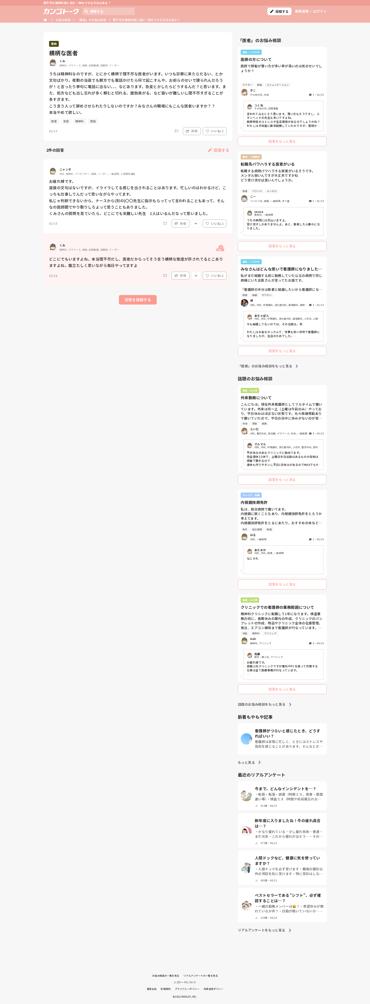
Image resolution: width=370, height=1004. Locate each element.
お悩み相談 (63, 20)
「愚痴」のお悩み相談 (91, 20)
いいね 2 (214, 131)
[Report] (176, 131)
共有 (192, 131)
